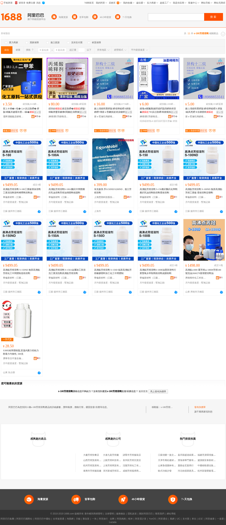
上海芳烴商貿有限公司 (114, 465)
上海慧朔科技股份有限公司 (104, 197)
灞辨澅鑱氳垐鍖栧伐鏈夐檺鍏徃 (13, 116)
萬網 (172, 518)
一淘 (94, 518)
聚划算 (86, 518)
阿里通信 (162, 518)
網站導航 (171, 513)
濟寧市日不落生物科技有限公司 (13, 358)
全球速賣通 (58, 518)
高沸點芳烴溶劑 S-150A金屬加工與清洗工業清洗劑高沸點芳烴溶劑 (67, 272)
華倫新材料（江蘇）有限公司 (13, 197)
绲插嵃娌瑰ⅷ (146, 121)
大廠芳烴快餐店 (91, 455)
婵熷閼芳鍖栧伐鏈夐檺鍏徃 (59, 116)
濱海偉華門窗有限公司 (189, 460)
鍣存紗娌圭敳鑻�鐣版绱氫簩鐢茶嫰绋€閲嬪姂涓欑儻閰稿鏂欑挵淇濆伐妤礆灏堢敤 (67, 110)
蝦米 (130, 518)
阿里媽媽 (121, 518)
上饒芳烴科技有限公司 (114, 460)
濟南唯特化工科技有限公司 (195, 277)
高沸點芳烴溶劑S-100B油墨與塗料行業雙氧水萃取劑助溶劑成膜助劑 (158, 272)
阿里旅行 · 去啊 (106, 518)
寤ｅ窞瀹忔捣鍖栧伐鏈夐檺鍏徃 (104, 116)
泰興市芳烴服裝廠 (92, 470)
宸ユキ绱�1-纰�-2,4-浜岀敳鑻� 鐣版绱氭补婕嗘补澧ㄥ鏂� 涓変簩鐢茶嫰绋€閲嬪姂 (21, 110)
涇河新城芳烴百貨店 (113, 470)
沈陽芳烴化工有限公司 (134, 465)
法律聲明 (109, 513)
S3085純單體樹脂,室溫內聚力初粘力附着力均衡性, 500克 (21, 352)
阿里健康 (210, 518)
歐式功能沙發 (165, 470)
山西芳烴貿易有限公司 (94, 460)
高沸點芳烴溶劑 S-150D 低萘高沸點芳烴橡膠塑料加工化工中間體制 (113, 272)
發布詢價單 (200, 407)
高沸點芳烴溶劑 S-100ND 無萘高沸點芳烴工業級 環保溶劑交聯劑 (203, 191)
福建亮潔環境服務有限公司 (211, 455)
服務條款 (120, 513)
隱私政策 (132, 513)
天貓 (78, 518)
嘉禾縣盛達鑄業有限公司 (190, 455)
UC (178, 518)
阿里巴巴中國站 (42, 518)
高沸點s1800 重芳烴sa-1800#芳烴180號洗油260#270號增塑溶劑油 (203, 272)
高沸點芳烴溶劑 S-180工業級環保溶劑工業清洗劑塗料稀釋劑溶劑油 (22, 191)
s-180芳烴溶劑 (168, 407)
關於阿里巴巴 (146, 513)
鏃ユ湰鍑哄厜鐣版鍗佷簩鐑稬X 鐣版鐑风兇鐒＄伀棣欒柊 (203, 110)
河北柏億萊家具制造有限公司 (192, 470)
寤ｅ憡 (37, 112)
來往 (194, 518)
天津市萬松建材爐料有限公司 (172, 460)
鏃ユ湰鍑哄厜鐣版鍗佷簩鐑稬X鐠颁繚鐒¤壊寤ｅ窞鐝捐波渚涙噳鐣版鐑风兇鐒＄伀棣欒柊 (112, 110)
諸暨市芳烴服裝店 (132, 455)
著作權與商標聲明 (93, 513)
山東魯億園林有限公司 (169, 465)
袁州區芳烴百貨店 (132, 460)
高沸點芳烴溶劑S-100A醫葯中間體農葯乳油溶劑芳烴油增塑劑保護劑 (67, 191)
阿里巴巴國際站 (24, 518)
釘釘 (201, 518)
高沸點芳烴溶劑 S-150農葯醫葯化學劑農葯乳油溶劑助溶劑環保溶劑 (158, 191)
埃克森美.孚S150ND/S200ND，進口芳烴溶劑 (112, 191)
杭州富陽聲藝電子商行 (209, 470)
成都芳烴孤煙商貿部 (133, 470)
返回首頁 (143, 391)
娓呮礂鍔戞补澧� (163, 121)
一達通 (220, 518)
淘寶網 (70, 518)
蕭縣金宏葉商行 (186, 465)
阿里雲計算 (140, 518)
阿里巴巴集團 (7, 518)
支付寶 (185, 518)
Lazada (112, 522)
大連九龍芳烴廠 (111, 455)
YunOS (152, 518)
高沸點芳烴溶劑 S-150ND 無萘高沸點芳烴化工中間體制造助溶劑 (21, 272)
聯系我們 (159, 513)
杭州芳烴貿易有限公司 (94, 465)
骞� (38, 116)
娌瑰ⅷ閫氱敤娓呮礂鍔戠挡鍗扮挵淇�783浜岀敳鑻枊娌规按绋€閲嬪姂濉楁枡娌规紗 (158, 110)
